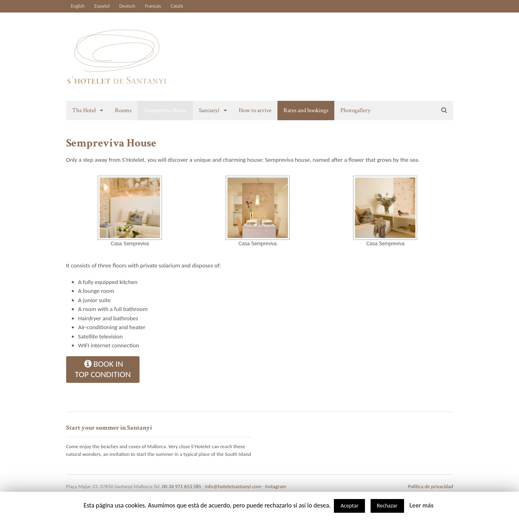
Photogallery (355, 110)
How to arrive (255, 110)
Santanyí (209, 110)
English (78, 6)
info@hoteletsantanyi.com (233, 486)
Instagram (275, 486)
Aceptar (349, 505)
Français (153, 6)
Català (177, 6)
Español (102, 6)
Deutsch (127, 6)
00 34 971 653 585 (181, 486)
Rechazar (387, 505)
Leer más (421, 505)
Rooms (123, 110)
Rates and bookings (305, 110)
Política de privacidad (430, 486)
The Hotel (84, 110)
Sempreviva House (165, 110)
